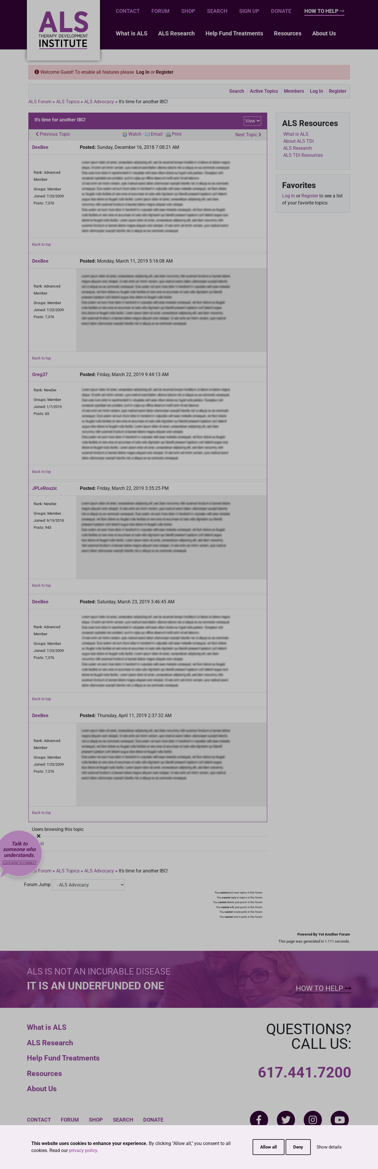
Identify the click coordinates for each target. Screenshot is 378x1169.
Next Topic (248, 134)
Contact (128, 11)
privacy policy (83, 1150)
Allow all (268, 1147)
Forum (160, 11)
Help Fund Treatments (234, 33)
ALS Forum (40, 101)
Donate (281, 11)
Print (177, 134)
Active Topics (264, 91)
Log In (142, 72)
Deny (298, 1147)
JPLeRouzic (44, 488)
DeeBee (40, 147)
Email (157, 134)
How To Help (324, 11)
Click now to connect (19, 863)
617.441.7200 (304, 1072)
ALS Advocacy (99, 101)
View (250, 121)
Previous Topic (53, 134)
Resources (287, 33)
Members (294, 91)
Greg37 (40, 374)
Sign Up (249, 11)
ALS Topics (68, 101)
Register (164, 72)
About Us (324, 33)
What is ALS (131, 33)
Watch (134, 134)
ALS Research (176, 33)
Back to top (41, 244)
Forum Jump (37, 884)
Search (217, 11)
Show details (329, 1147)
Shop (188, 11)
